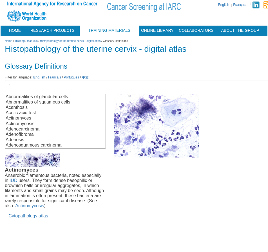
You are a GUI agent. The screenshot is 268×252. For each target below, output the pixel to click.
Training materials (109, 30)
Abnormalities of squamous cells (55, 102)
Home (15, 30)
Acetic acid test (55, 113)
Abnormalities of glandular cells (55, 97)
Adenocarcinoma (55, 129)
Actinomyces (55, 118)
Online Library (157, 30)
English (223, 5)
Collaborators (196, 30)
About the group (240, 30)
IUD (13, 180)
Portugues (71, 77)
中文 (85, 77)
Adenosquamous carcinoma (55, 145)
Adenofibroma (55, 134)
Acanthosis (55, 107)
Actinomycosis (55, 124)
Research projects (52, 30)
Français (239, 5)
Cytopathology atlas (28, 215)
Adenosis (55, 140)
